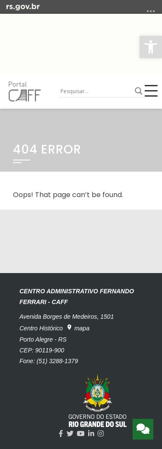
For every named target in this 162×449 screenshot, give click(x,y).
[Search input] (95, 91)
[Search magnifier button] (139, 91)
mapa (77, 328)
